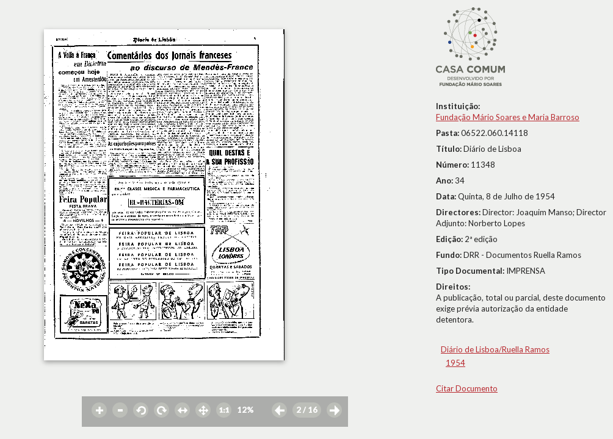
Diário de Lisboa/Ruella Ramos (495, 349)
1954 (455, 363)
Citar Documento (467, 388)
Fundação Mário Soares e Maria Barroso (507, 117)
